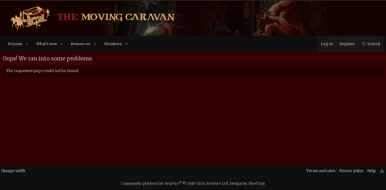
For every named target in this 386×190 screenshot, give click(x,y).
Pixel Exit (257, 183)
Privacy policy (338, 171)
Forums (23, 43)
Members (121, 43)
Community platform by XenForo (175, 183)
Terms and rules (306, 171)
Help (359, 171)
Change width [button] (26, 171)
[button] (35, 44)
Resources (88, 43)
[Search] (362, 44)
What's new (54, 43)
